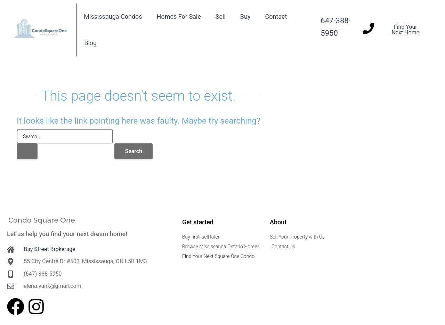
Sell (221, 16)
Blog (90, 43)
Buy (245, 16)
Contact (276, 16)
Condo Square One (41, 220)
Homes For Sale (179, 16)
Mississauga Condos (113, 16)
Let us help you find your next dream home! (67, 234)
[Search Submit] (27, 151)
